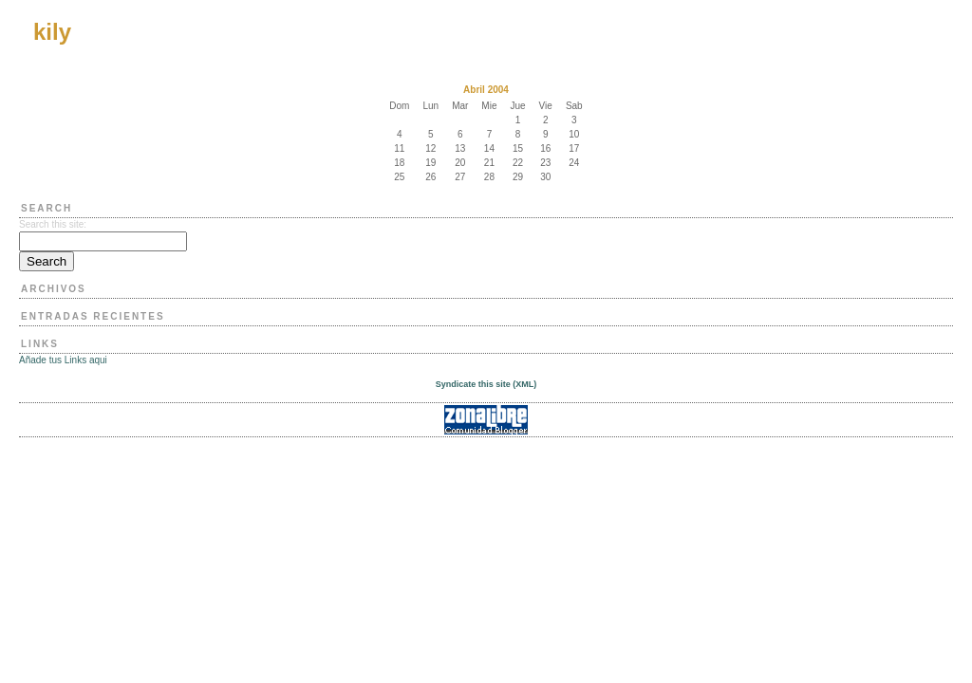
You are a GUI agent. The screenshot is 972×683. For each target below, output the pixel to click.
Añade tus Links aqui (63, 360)
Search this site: (52, 224)
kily (52, 32)
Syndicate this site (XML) (486, 384)
